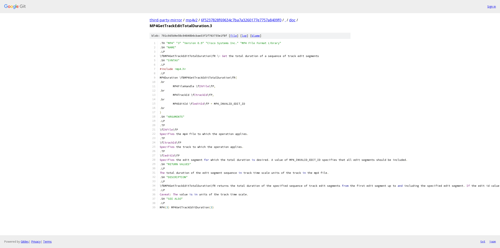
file (233, 35)
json (492, 241)
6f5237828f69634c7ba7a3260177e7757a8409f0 (241, 19)
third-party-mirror (166, 19)
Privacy (36, 241)
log (244, 35)
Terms (47, 241)
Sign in (491, 6)
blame (256, 35)
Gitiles (25, 241)
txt (482, 241)
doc (292, 19)
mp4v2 (191, 19)
